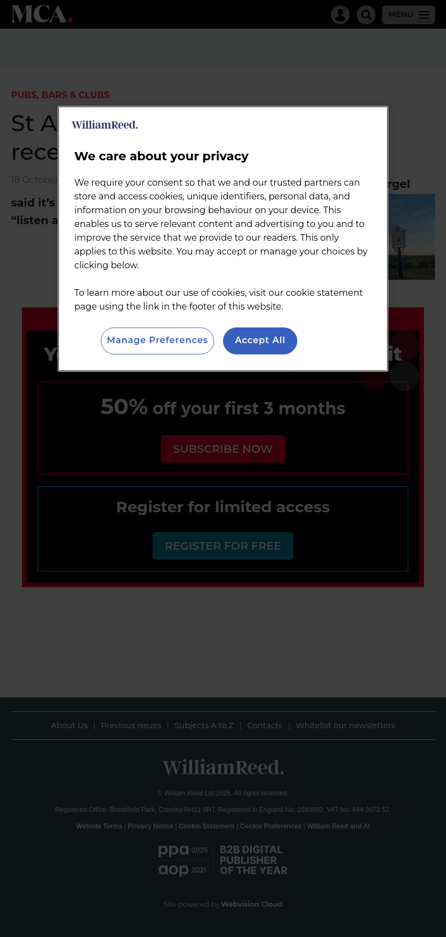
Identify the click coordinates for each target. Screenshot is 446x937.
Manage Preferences (157, 340)
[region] (223, 238)
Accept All (260, 340)
